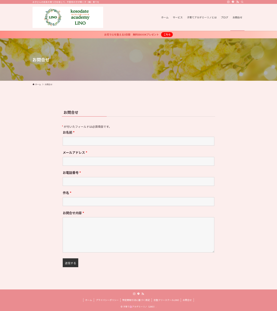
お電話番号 (72, 172)
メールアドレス (75, 152)
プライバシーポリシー (107, 300)
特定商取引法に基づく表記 (136, 300)
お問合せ (187, 300)
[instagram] (228, 2)
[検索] (242, 2)
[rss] (237, 2)
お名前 (69, 132)
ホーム (88, 300)
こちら (167, 34)
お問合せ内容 (73, 212)
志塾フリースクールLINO (166, 300)
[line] (233, 2)
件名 (67, 192)
